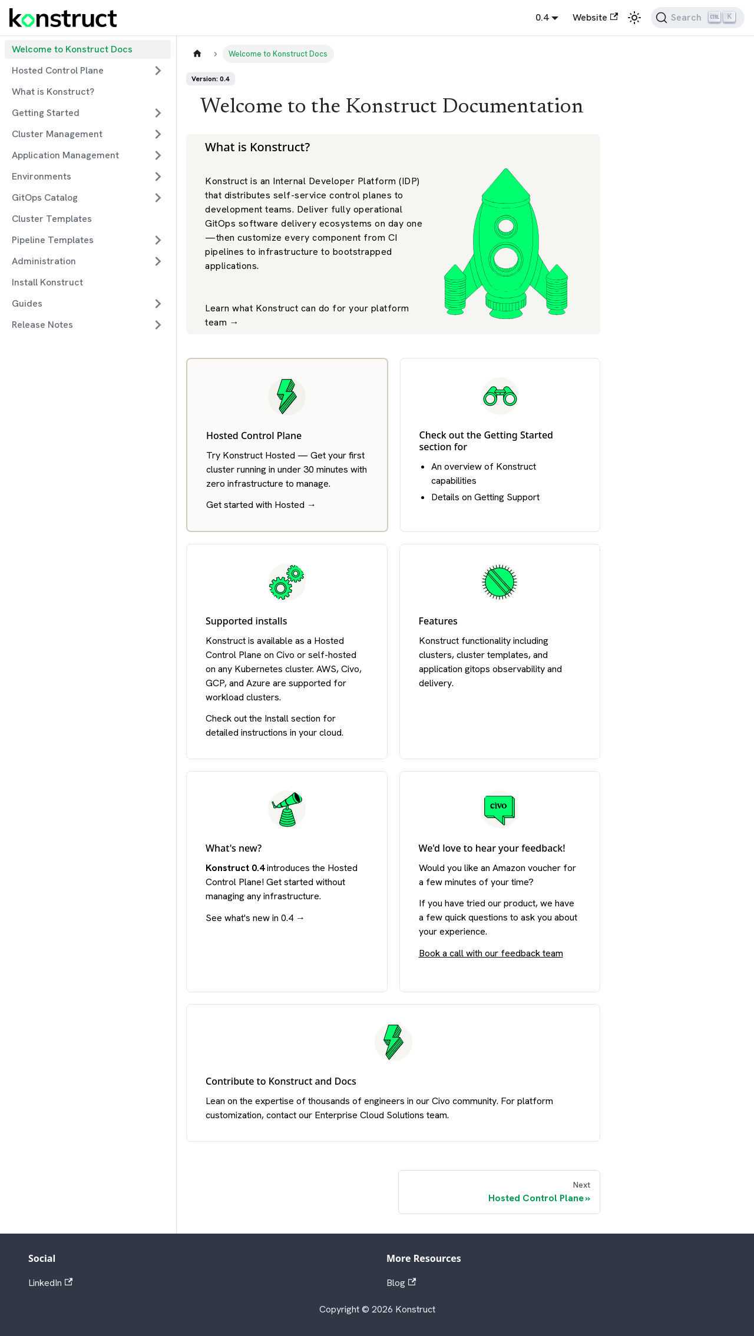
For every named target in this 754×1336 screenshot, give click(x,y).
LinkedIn (50, 1283)
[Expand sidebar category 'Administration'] (158, 261)
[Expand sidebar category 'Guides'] (158, 303)
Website (595, 17)
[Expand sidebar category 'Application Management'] (158, 155)
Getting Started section (486, 440)
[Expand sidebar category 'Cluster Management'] (158, 134)
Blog (401, 1283)
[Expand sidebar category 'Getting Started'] (158, 113)
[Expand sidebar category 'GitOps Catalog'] (158, 197)
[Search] (698, 17)
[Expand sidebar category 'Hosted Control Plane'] (158, 70)
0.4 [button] (541, 17)
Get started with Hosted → (261, 504)
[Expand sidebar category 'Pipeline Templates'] (158, 240)
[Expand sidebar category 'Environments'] (158, 176)
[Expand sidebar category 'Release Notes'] (158, 324)
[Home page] (197, 54)
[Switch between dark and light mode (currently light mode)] (634, 17)
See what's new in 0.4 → (255, 918)
